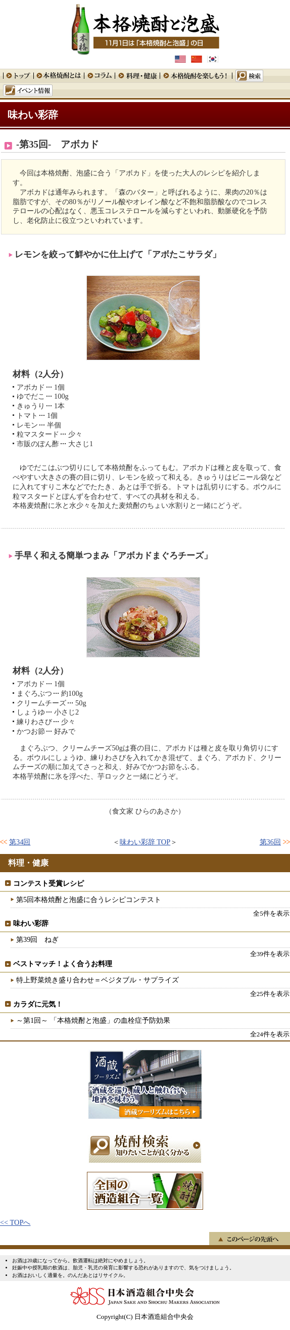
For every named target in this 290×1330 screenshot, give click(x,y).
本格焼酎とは (58, 76)
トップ (18, 76)
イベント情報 (28, 90)
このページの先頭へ (249, 1238)
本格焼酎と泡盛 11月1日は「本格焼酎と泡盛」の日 (145, 28)
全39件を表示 (269, 954)
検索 (247, 76)
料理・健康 (137, 76)
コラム (99, 76)
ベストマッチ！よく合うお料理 (62, 964)
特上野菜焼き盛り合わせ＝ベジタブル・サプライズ (97, 980)
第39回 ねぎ (37, 939)
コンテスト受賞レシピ (48, 883)
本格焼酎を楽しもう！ (196, 76)
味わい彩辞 (33, 114)
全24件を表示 (269, 1034)
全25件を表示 (269, 994)
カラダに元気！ (38, 1004)
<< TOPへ (15, 1222)
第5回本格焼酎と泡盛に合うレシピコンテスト (88, 899)
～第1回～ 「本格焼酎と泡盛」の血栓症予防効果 (93, 1020)
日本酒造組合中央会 (145, 1296)
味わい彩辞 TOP (145, 842)
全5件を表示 (271, 913)
